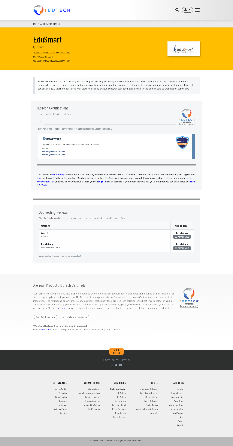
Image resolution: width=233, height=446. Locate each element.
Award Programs (178, 413)
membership (57, 174)
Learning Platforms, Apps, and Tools (88, 393)
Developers (63, 401)
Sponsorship (154, 413)
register (102, 181)
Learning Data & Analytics (92, 405)
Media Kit (180, 425)
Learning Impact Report (175, 405)
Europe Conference (151, 401)
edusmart (57, 24)
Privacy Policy (137, 440)
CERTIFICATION (45, 24)
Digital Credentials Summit (149, 393)
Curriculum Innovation (92, 397)
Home (35, 24)
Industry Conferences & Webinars (147, 409)
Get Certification (45, 317)
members (62, 308)
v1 (41, 121)
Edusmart (40, 47)
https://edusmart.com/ (43, 56)
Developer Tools (120, 401)
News (181, 417)
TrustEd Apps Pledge (60, 409)
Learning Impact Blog (176, 409)
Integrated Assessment (92, 401)
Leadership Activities (176, 397)
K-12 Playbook (121, 393)
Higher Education (61, 397)
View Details (182, 236)
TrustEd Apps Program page (58, 218)
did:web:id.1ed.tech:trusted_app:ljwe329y (51, 60)
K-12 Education (62, 393)
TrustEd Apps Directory (117, 389)
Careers (180, 421)
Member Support (120, 413)
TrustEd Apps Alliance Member (46, 52)
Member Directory (177, 393)
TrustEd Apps (62, 405)
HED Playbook (121, 397)
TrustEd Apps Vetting (93, 389)
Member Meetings (152, 405)
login (39, 178)
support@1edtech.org (99, 218)
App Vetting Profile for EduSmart (53, 151)
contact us (46, 329)
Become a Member (60, 389)
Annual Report (178, 401)
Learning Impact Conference (148, 389)
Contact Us (63, 413)
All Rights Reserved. (123, 440)
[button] (187, 10)
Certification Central (119, 405)
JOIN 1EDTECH (117, 351)
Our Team (180, 389)
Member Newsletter (119, 417)
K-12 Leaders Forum (151, 397)
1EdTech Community (118, 409)
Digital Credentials (94, 409)
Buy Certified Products (74, 317)
